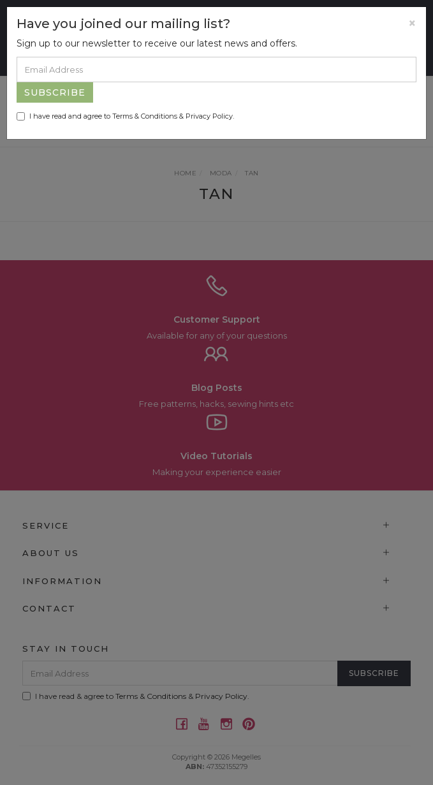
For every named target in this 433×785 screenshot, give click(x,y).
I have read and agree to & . (125, 116)
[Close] (412, 23)
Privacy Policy (209, 116)
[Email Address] (216, 69)
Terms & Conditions (144, 116)
